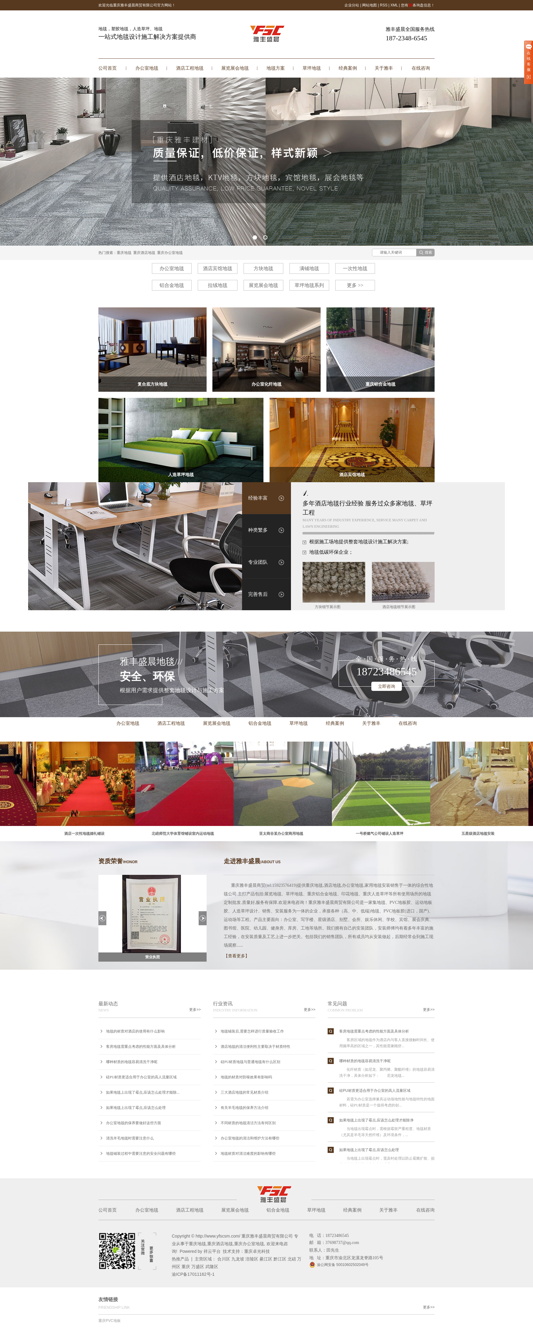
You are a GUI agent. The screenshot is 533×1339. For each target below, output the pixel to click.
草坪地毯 (312, 68)
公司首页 (107, 68)
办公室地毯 (146, 68)
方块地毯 (263, 268)
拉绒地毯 (217, 285)
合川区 (223, 1258)
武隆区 (211, 1266)
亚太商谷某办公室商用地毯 (283, 833)
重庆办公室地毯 (170, 253)
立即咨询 (386, 686)
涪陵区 (251, 1258)
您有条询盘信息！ (418, 5)
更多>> (195, 1009)
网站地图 (369, 5)
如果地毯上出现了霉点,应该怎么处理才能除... (142, 1092)
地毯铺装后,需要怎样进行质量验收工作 (252, 1031)
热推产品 (180, 1258)
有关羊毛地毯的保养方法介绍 (244, 1108)
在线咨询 (421, 68)
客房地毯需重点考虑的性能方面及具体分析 (141, 1046)
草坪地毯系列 (309, 285)
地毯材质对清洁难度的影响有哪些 (248, 1153)
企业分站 (351, 5)
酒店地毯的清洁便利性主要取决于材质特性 (255, 1046)
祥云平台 (212, 1251)
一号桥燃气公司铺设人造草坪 (381, 833)
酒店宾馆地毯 (217, 268)
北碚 (292, 1258)
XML (394, 5)
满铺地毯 (309, 268)
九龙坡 (237, 1258)
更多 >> (355, 285)
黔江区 (280, 1258)
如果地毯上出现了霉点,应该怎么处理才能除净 (376, 1121)
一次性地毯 (355, 268)
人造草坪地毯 (181, 474)
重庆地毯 (124, 253)
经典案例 (348, 68)
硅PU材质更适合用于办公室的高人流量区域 (141, 1077)
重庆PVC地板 (109, 1321)
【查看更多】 (236, 955)
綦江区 (265, 1258)
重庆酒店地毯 (144, 253)
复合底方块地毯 (152, 384)
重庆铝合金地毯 (380, 384)
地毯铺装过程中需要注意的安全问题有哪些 (141, 1153)
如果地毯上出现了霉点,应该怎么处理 (136, 1108)
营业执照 (152, 957)
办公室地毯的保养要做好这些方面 (133, 1123)
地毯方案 (275, 68)
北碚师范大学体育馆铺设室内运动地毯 (184, 833)
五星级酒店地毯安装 (479, 833)
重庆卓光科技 (257, 1251)
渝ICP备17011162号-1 (193, 1274)
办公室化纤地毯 (266, 384)
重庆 (186, 1266)
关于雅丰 (384, 68)
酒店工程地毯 (190, 68)
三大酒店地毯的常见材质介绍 (244, 1092)
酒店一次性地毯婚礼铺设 (86, 833)
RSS (384, 5)
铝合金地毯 (172, 285)
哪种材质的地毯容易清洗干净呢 (131, 1062)
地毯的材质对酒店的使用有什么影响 (135, 1031)
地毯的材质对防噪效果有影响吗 (246, 1077)
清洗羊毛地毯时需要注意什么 (130, 1138)
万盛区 (197, 1266)
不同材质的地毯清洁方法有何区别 (248, 1123)
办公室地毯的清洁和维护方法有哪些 (250, 1138)
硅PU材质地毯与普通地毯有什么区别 (250, 1062)
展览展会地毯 (235, 68)
